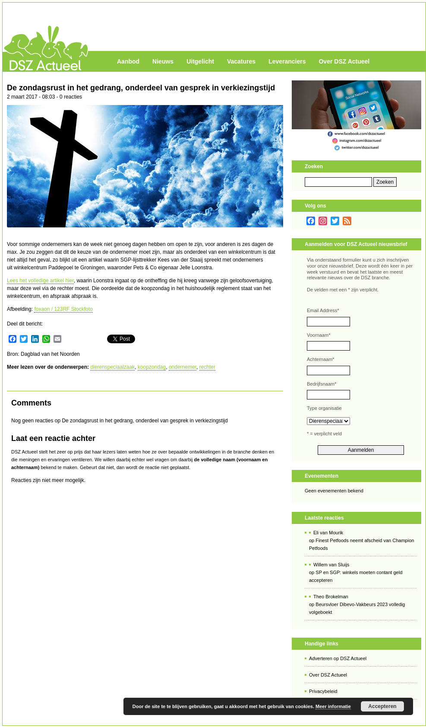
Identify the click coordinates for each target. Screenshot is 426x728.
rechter (207, 367)
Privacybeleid (323, 691)
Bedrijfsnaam (321, 383)
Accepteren (382, 706)
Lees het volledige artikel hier (40, 281)
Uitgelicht (200, 61)
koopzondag (152, 367)
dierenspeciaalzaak (112, 367)
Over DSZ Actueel (344, 61)
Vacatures (241, 61)
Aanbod (128, 61)
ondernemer (182, 367)
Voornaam (318, 335)
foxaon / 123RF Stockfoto (63, 309)
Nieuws (163, 61)
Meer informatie (333, 706)
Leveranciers (287, 61)
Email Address (323, 310)
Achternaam (320, 359)
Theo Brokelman (330, 596)
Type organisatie (324, 408)
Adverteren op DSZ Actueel (337, 658)
